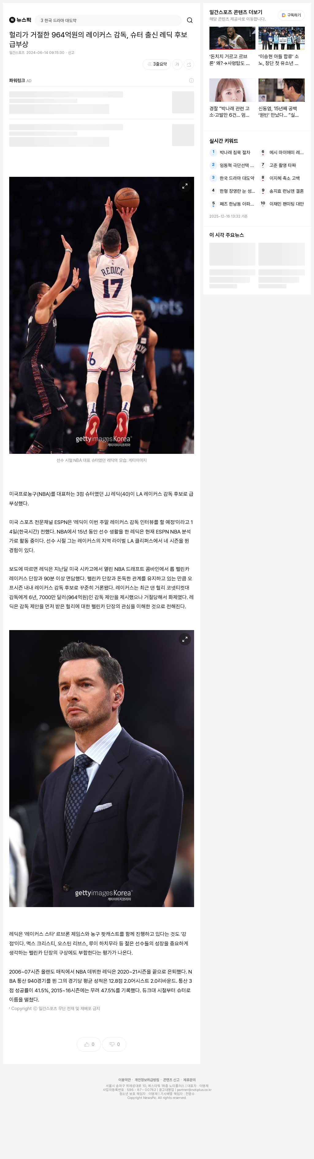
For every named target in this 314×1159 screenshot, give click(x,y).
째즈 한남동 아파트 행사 (237, 204)
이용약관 (124, 1080)
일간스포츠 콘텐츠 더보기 (235, 12)
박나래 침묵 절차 (235, 152)
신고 (71, 53)
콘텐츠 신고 (171, 1080)
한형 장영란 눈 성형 (237, 191)
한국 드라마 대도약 (237, 178)
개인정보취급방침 (147, 1080)
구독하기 (291, 15)
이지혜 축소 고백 (285, 178)
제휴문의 (189, 1080)
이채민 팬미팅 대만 (287, 204)
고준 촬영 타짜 (283, 165)
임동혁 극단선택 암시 (237, 165)
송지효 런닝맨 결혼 (287, 191)
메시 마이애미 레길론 (287, 152)
